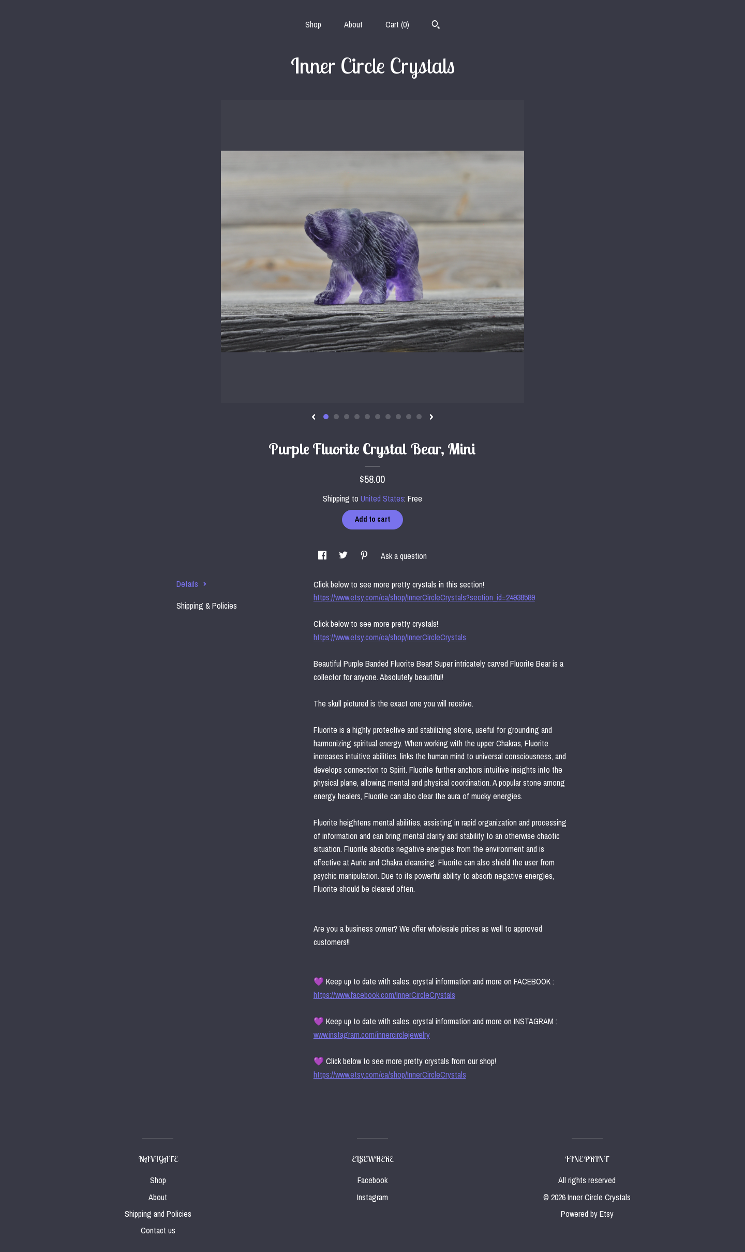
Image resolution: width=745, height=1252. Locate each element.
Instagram (372, 1197)
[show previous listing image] (313, 417)
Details (191, 584)
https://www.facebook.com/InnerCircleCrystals (384, 994)
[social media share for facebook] (323, 556)
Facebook (372, 1180)
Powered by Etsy (587, 1213)
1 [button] (326, 416)
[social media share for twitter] (344, 556)
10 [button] (419, 416)
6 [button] (377, 416)
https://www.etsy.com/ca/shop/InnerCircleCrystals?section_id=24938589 (424, 597)
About (353, 24)
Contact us (158, 1230)
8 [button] (398, 416)
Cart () (397, 24)
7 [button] (388, 416)
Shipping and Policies (158, 1213)
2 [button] (336, 416)
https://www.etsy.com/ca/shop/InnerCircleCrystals (390, 637)
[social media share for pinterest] (365, 556)
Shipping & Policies (206, 605)
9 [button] (408, 416)
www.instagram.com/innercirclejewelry (372, 1034)
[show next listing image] (431, 417)
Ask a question (404, 556)
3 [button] (346, 416)
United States (382, 498)
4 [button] (357, 416)
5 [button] (367, 416)
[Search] (436, 26)
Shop (313, 24)
